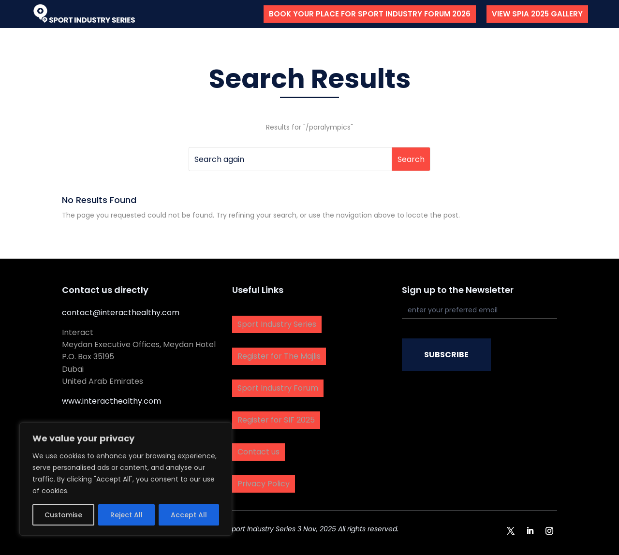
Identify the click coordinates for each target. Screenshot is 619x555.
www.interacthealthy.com (111, 401)
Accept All (189, 515)
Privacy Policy (263, 483)
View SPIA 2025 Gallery (537, 14)
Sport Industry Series (276, 324)
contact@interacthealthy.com (120, 312)
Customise (63, 515)
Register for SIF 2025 (276, 419)
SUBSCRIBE (446, 354)
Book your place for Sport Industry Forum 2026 (370, 14)
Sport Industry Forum (277, 388)
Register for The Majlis (279, 356)
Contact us (258, 451)
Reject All (126, 515)
